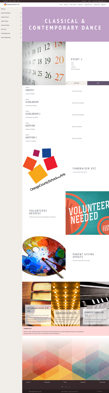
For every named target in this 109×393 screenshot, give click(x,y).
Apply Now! (103, 4)
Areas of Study (72, 4)
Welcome (3, 9)
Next (98, 83)
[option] (65, 63)
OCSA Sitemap (102, 382)
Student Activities (5, 25)
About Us (66, 4)
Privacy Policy (99, 391)
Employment (83, 382)
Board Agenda (47, 382)
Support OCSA (96, 4)
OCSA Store (3, 29)
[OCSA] (11, 4)
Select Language (101, 1)
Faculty (10, 1)
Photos (65, 382)
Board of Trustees (94, 1)
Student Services (5, 17)
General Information (5, 13)
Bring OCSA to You (88, 4)
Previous (76, 83)
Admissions (80, 4)
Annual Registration (5, 33)
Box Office (89, 1)
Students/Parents (5, 1)
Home (61, 4)
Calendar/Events (83, 1)
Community (14, 1)
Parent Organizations (6, 37)
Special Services (4, 21)
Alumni (18, 1)
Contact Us (28, 382)
